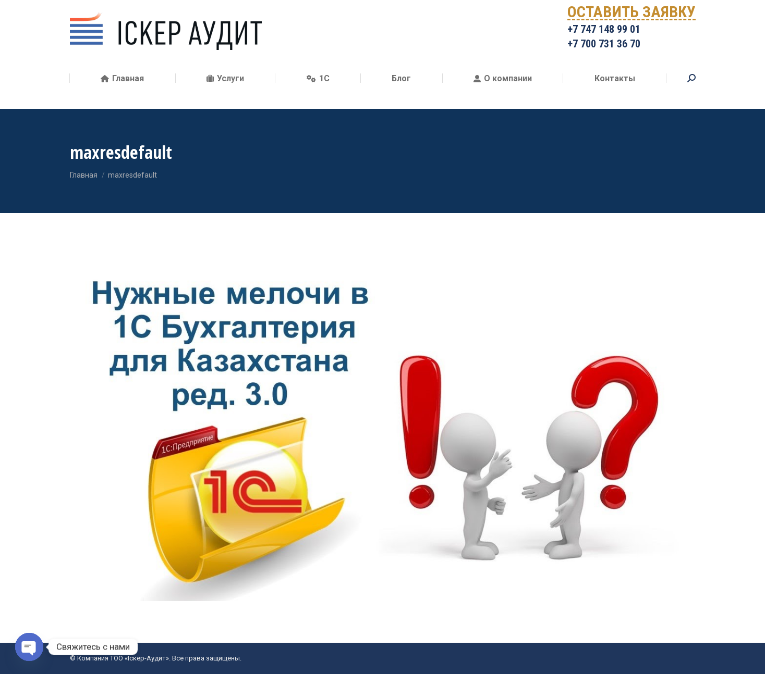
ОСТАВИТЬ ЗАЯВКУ (631, 28)
